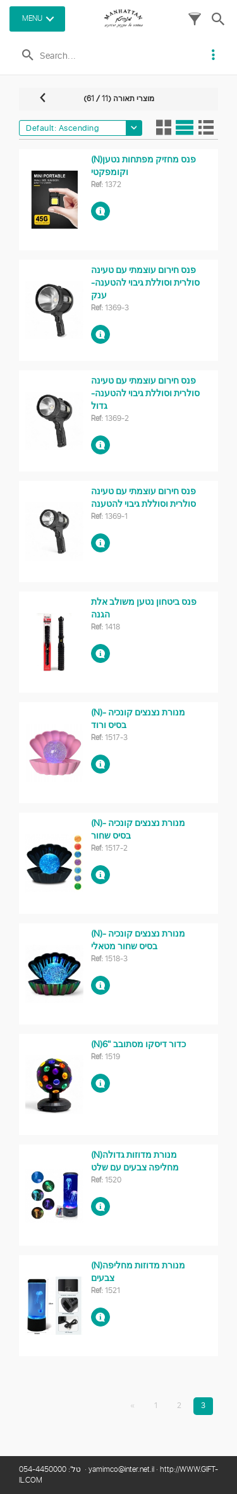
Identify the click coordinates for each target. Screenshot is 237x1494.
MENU (32, 18)
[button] (194, 22)
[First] (132, 1406)
